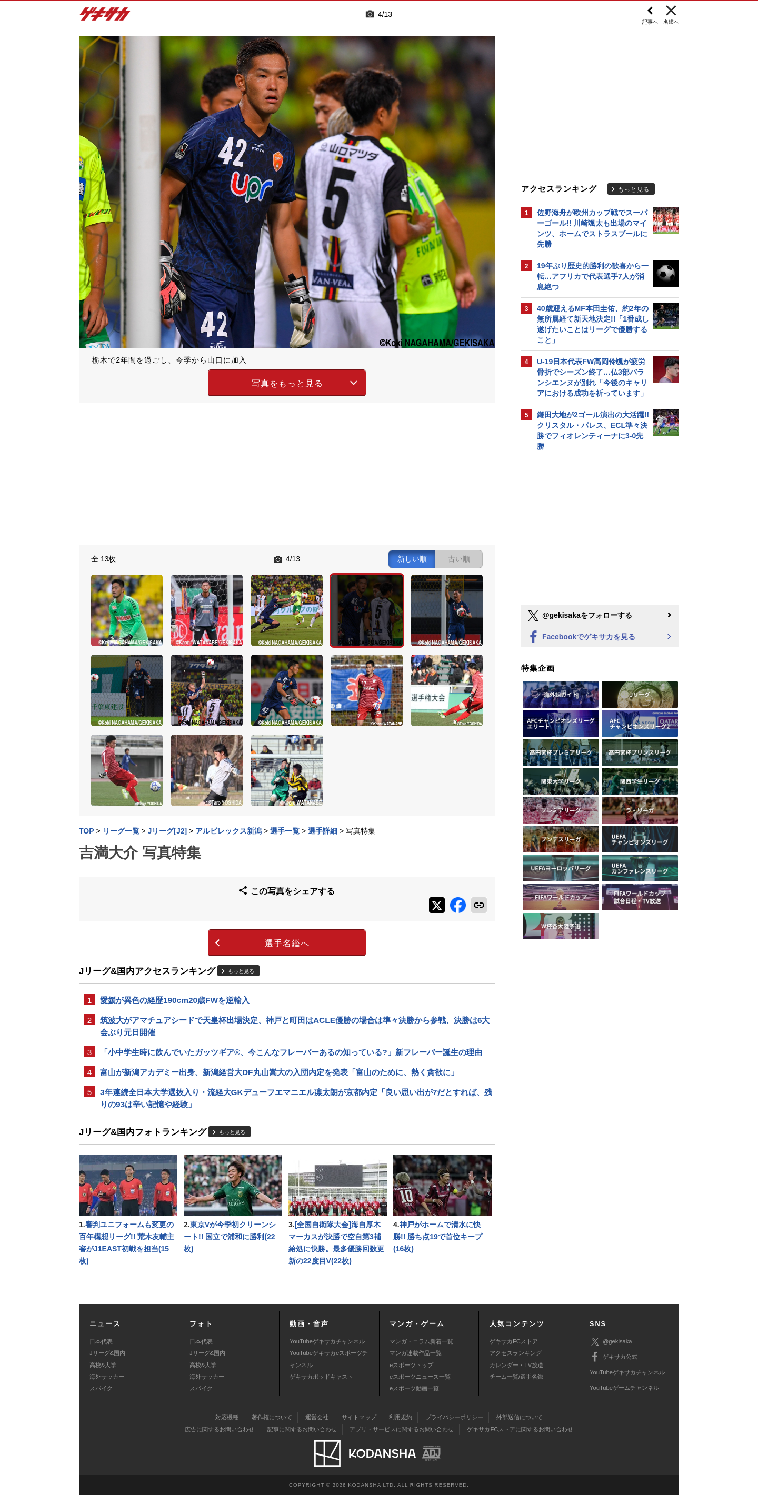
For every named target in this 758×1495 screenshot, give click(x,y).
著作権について (272, 1417)
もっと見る (241, 971)
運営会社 (316, 1417)
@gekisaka (611, 1342)
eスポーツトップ (411, 1365)
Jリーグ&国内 (107, 1353)
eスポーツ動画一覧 (414, 1388)
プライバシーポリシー (454, 1417)
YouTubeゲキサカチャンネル (327, 1341)
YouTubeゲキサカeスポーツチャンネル (329, 1359)
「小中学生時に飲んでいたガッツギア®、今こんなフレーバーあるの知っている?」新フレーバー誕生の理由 (291, 1052)
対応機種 (226, 1417)
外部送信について (519, 1417)
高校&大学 (102, 1365)
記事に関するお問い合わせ (302, 1429)
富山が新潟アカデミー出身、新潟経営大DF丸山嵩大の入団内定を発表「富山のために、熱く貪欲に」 (279, 1072)
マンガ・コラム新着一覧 (421, 1341)
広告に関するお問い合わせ (219, 1429)
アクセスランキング (516, 1353)
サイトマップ (359, 1417)
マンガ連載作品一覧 (416, 1353)
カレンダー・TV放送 (516, 1365)
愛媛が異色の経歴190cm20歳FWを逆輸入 (175, 1000)
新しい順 (412, 559)
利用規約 (400, 1417)
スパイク (101, 1388)
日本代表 (101, 1341)
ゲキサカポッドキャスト (321, 1376)
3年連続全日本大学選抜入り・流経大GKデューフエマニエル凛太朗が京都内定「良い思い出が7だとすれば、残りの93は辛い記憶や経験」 (296, 1098)
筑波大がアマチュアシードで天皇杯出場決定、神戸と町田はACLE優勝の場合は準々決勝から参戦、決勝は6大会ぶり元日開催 (295, 1026)
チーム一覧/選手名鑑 (516, 1376)
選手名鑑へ (287, 943)
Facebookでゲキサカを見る (580, 637)
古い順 (459, 559)
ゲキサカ (105, 17)
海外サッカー (106, 1376)
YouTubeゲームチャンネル (624, 1387)
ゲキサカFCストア (514, 1341)
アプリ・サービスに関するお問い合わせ (402, 1429)
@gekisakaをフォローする (579, 615)
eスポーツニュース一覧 (420, 1376)
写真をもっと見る (287, 383)
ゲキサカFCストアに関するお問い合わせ (520, 1429)
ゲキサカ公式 (613, 1357)
